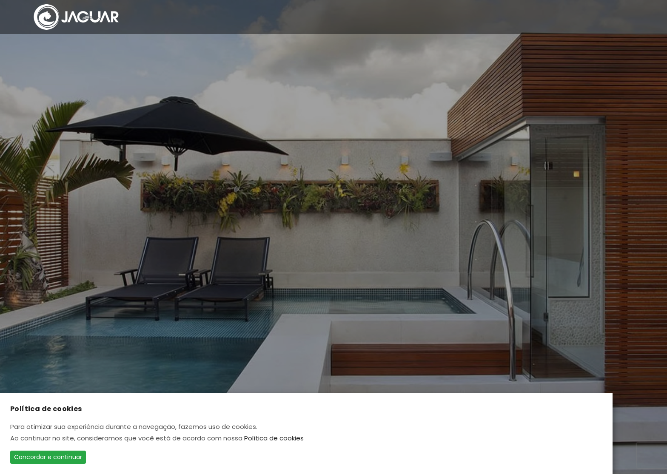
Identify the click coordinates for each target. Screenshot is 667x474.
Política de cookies (274, 438)
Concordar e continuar (48, 457)
